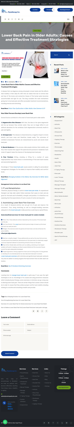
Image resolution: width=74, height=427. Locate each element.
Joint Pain (58, 166)
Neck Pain (57, 200)
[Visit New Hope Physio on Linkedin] (62, 423)
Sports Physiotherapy (61, 236)
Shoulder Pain (36, 383)
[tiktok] (22, 19)
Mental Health (59, 192)
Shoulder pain (59, 232)
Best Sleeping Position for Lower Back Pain (17, 296)
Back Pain (57, 128)
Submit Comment (9, 353)
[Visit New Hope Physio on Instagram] (12, 19)
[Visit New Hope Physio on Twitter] (5, 19)
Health (57, 158)
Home (35, 30)
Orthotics (57, 207)
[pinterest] (46, 311)
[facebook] (38, 311)
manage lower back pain (19, 275)
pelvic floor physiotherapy (59, 212)
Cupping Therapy (60, 139)
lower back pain (18, 167)
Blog (46, 379)
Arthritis (57, 124)
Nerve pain (58, 203)
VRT (56, 240)
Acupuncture (58, 120)
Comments (11, 82)
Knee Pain (35, 373)
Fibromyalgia (58, 147)
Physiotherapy (59, 217)
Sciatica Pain (58, 221)
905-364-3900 (35, 4)
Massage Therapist (60, 185)
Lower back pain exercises (9, 256)
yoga (16, 224)
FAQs (46, 376)
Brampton (51, 10)
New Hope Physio (17, 423)
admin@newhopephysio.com (66, 4)
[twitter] (33, 311)
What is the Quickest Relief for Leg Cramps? (65, 73)
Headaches (58, 154)
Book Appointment (65, 9)
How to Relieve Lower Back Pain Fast (11, 307)
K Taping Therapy (60, 169)
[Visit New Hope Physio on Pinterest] (15, 19)
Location (35, 9)
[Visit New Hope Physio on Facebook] (8, 19)
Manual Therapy (59, 181)
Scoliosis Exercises (60, 225)
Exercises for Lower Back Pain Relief (36, 304)
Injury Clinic (58, 162)
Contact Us (48, 383)
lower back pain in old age (39, 307)
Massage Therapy (60, 188)
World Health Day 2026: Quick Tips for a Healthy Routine (65, 88)
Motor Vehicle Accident (61, 196)
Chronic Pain (58, 136)
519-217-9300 (52, 4)
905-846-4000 (20, 4)
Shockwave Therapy (60, 229)
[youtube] (19, 19)
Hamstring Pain (59, 151)
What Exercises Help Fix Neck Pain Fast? (65, 103)
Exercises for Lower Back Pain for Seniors (13, 304)
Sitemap (47, 386)
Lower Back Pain (27, 307)
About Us (47, 373)
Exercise (57, 143)
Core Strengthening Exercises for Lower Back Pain (15, 300)
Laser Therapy (59, 177)
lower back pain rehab (31, 190)
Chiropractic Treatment (23, 383)
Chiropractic (58, 132)
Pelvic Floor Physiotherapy (37, 394)
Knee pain (57, 173)
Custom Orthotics (22, 400)
